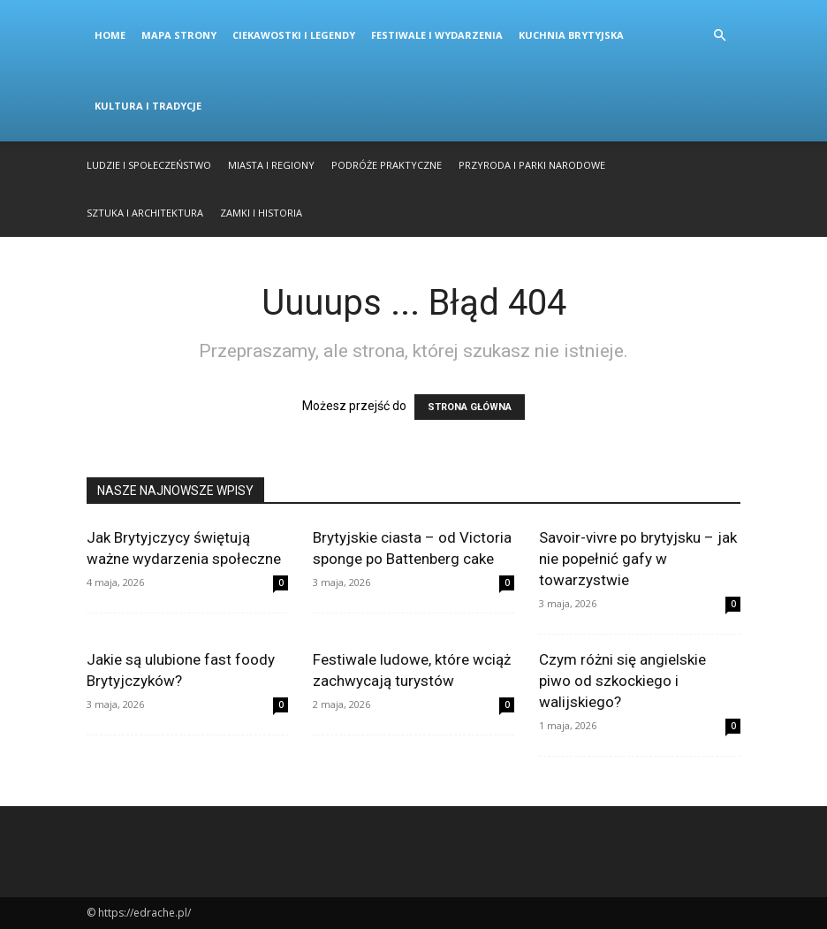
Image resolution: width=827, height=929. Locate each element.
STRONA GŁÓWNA (470, 407)
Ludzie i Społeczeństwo (149, 164)
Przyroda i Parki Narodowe (532, 164)
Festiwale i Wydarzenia (437, 35)
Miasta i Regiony (271, 164)
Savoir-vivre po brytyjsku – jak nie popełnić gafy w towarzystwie (638, 559)
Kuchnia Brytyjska (571, 35)
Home (110, 35)
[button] (719, 35)
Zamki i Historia (261, 212)
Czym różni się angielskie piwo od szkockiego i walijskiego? (622, 681)
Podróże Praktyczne (386, 164)
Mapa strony (178, 35)
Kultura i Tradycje (148, 105)
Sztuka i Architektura (145, 212)
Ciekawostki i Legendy (293, 35)
